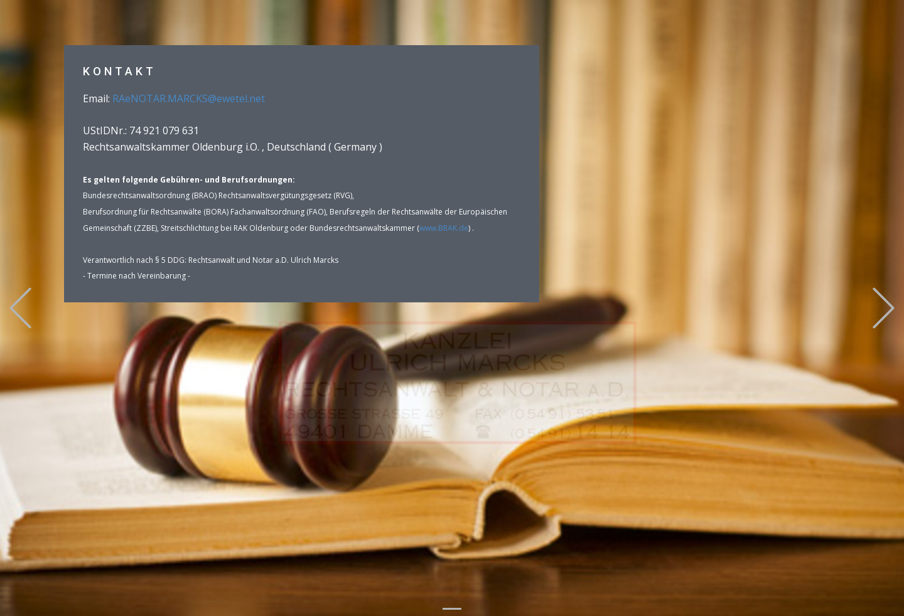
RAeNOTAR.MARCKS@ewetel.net (188, 98)
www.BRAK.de (443, 228)
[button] (20, 308)
